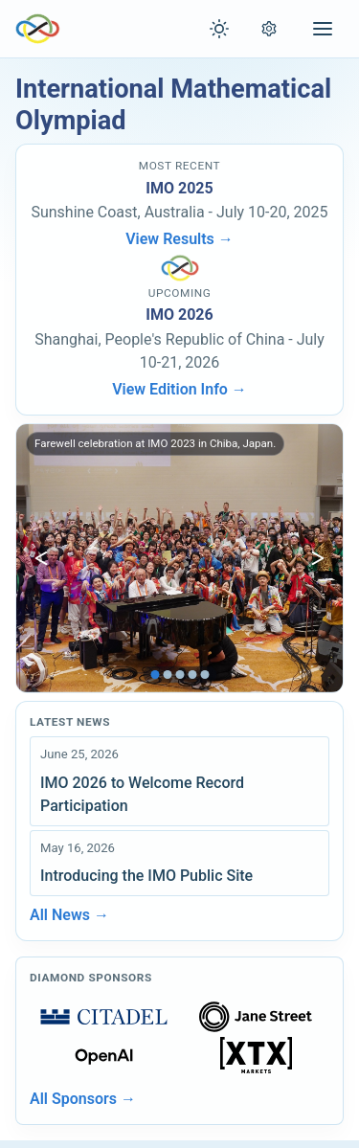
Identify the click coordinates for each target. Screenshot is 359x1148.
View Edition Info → (179, 389)
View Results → (179, 239)
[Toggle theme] (219, 28)
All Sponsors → (83, 1099)
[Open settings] (269, 28)
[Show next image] (318, 558)
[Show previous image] (41, 558)
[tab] (154, 674)
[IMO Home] (37, 28)
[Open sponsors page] (104, 1017)
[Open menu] (323, 29)
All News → (69, 915)
